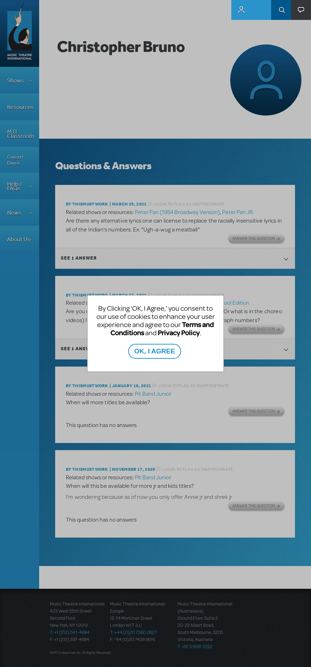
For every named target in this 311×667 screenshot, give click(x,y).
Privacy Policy (179, 332)
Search (281, 10)
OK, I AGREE (154, 351)
